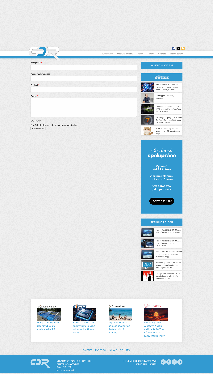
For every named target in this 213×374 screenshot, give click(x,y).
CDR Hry (161, 77)
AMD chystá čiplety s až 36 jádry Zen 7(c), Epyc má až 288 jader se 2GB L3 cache (169, 120)
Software (162, 54)
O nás (113, 350)
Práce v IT (141, 54)
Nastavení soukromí (65, 370)
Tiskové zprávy (176, 54)
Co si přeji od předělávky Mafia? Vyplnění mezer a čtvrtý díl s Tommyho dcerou (168, 276)
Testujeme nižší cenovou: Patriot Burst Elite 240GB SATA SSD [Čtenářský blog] (169, 254)
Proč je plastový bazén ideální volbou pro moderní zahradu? (48, 325)
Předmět (35, 85)
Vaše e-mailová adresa (41, 74)
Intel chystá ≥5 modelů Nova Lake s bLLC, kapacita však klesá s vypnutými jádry (167, 87)
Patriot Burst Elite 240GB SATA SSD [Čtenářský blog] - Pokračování (168, 243)
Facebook (101, 350)
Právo (151, 54)
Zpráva (34, 96)
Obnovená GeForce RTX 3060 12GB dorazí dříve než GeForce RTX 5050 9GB (168, 109)
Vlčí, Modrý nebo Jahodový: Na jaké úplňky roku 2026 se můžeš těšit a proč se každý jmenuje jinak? (154, 329)
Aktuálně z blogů (162, 222)
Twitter (87, 350)
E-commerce (107, 54)
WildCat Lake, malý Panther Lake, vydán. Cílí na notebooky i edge (168, 130)
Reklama (125, 350)
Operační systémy (125, 54)
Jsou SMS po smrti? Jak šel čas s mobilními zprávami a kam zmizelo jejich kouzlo (168, 265)
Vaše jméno (36, 63)
